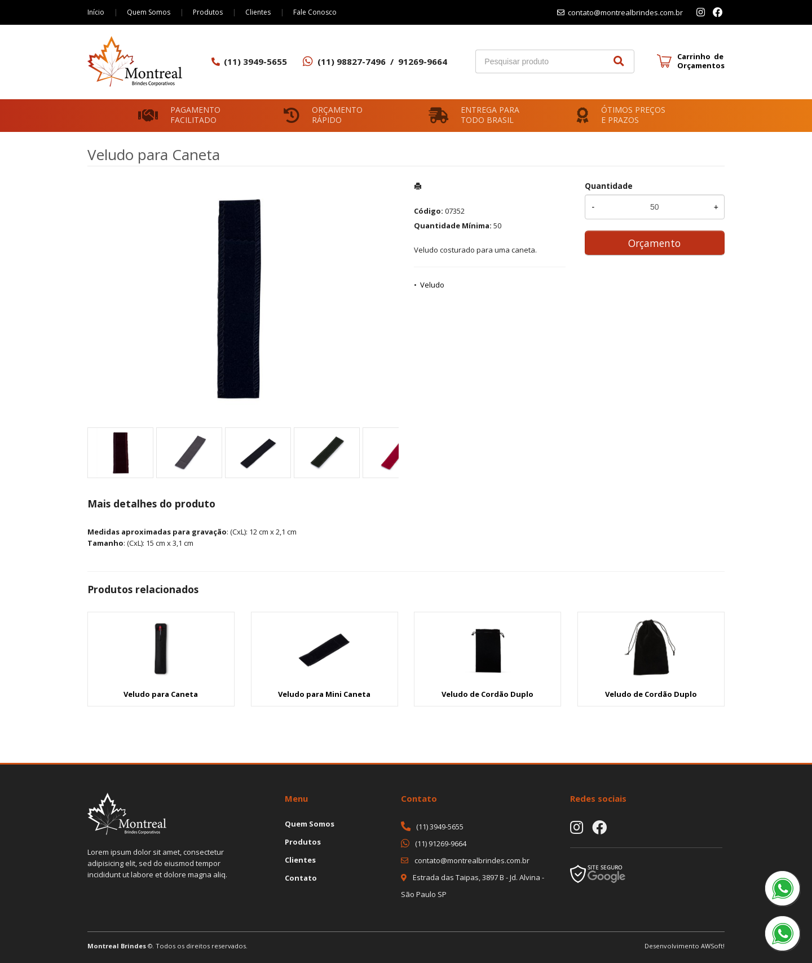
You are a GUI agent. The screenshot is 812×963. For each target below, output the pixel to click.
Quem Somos (148, 12)
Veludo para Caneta (160, 694)
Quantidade (609, 185)
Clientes (258, 12)
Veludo (432, 285)
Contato (301, 878)
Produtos (208, 12)
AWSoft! (713, 946)
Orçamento (654, 243)
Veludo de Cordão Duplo (487, 694)
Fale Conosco (315, 12)
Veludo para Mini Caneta (324, 694)
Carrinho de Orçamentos (701, 61)
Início (95, 12)
